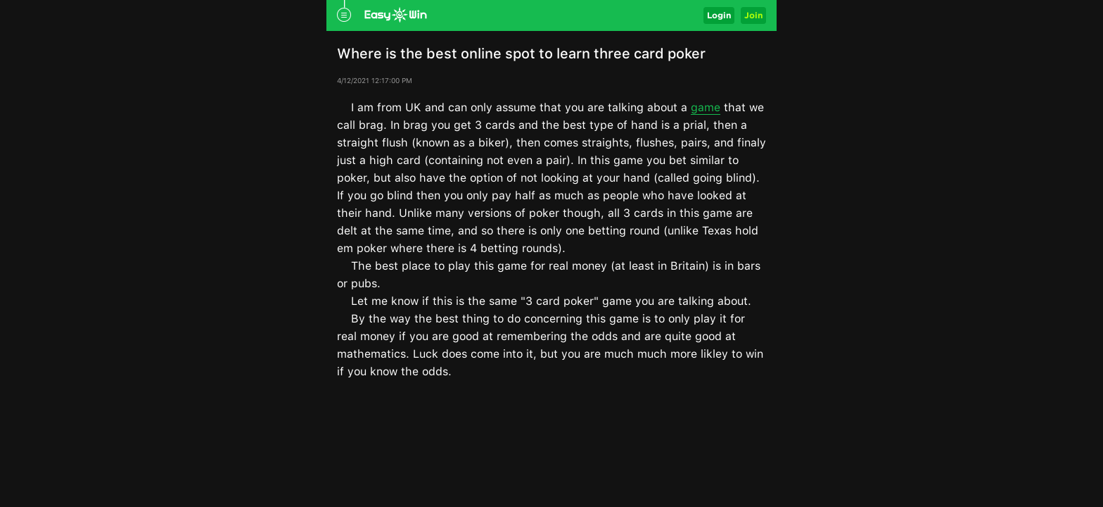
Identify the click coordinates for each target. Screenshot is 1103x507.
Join (753, 15)
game (705, 107)
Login (719, 15)
